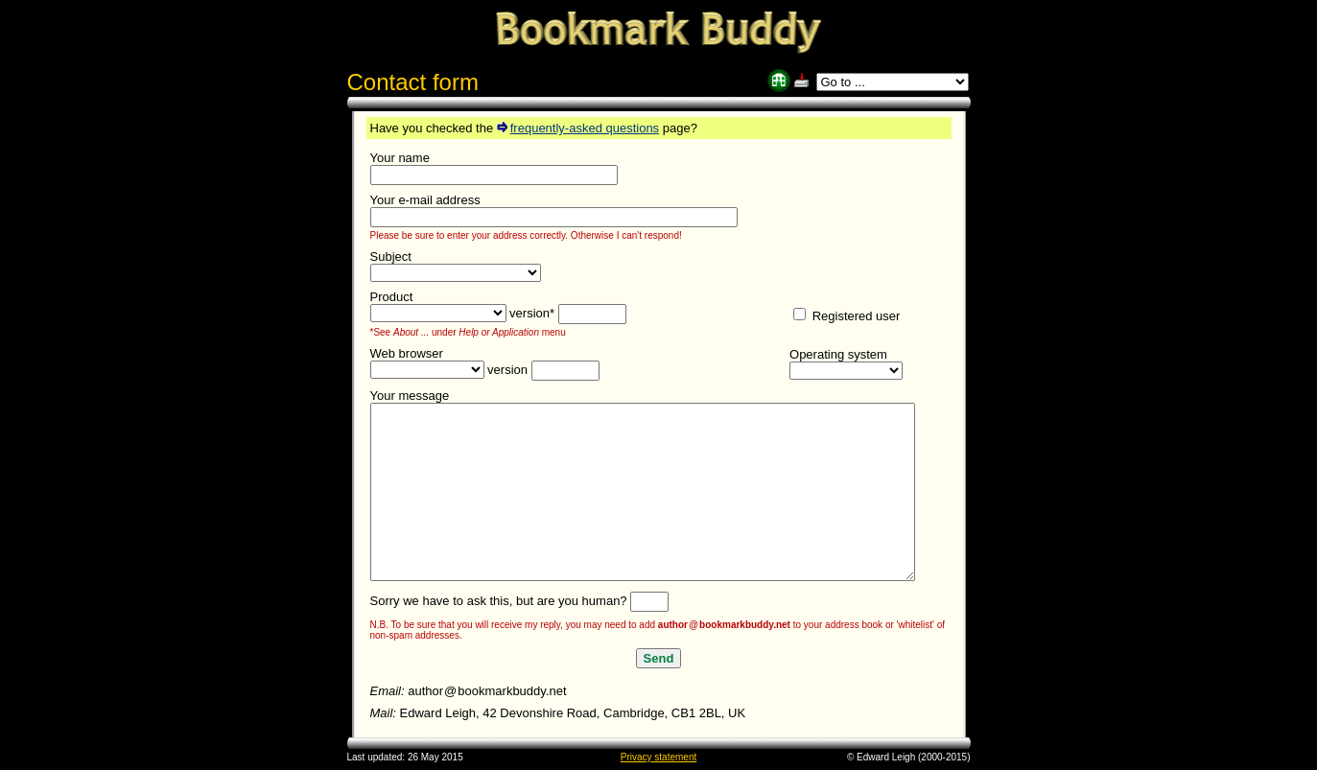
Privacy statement (658, 757)
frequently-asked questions (578, 128)
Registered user (846, 316)
